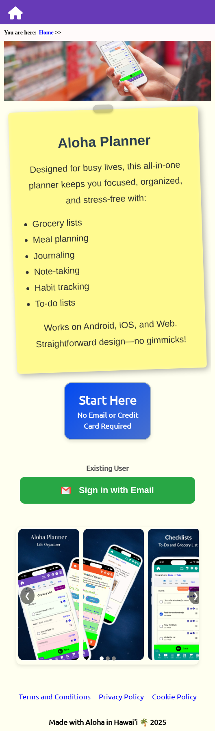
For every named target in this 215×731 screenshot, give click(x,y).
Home (46, 33)
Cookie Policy (174, 696)
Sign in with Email (107, 490)
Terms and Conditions (55, 696)
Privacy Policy (121, 696)
